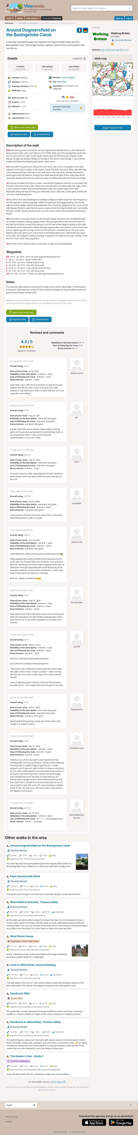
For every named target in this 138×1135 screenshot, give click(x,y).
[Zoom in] (129, 66)
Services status (60, 1132)
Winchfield (61, 81)
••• (16, 23)
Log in (129, 18)
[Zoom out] (129, 71)
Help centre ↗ (32, 18)
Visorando (9, 23)
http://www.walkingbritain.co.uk (114, 49)
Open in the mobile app (23, 127)
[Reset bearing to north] (129, 75)
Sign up (119, 18)
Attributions (97, 94)
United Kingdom (68, 77)
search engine (57, 1082)
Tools (10, 18)
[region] (112, 79)
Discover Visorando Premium (67, 108)
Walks (20, 18)
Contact (8, 1121)
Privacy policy (11, 1116)
